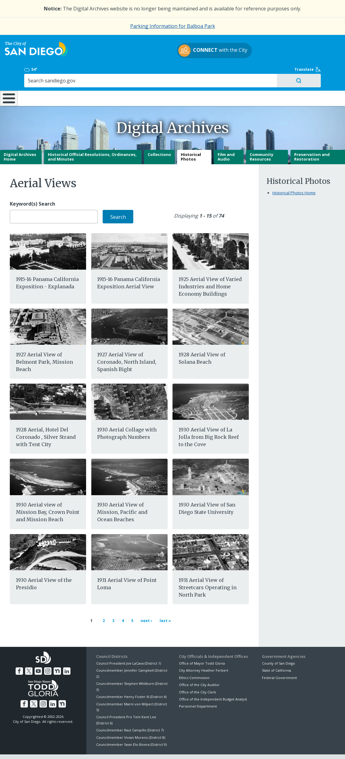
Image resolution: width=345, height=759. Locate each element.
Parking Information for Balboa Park (172, 26)
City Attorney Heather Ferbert (203, 652)
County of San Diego (278, 644)
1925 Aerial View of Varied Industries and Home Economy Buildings (210, 270)
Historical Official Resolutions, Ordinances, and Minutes (92, 141)
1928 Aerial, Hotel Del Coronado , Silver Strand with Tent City (46, 421)
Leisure (46, 78)
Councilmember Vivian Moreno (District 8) (130, 718)
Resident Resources (98, 78)
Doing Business (151, 78)
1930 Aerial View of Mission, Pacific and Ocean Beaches (122, 496)
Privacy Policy (128, 747)
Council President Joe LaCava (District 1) (128, 644)
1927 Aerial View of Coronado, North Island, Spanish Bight (126, 346)
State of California (276, 652)
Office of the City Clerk (197, 673)
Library (204, 78)
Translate (320, 45)
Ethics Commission (194, 659)
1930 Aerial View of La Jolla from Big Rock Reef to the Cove (209, 421)
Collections (159, 139)
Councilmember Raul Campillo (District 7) (130, 711)
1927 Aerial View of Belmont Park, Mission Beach (44, 346)
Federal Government (279, 659)
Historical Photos (191, 141)
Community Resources (261, 141)
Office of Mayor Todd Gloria (202, 644)
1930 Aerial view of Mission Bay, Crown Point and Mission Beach (47, 496)
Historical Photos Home (294, 177)
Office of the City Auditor (199, 666)
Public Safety (259, 78)
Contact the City (241, 747)
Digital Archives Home (20, 141)
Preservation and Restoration (312, 141)
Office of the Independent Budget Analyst (213, 680)
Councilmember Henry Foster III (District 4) (131, 678)
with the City (171, 54)
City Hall (316, 78)
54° (268, 45)
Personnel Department (198, 687)
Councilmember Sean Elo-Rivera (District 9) (131, 726)
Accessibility (159, 747)
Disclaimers (97, 747)
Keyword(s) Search (32, 188)
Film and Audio (226, 141)
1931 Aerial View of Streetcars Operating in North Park (208, 571)
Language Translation (199, 747)
